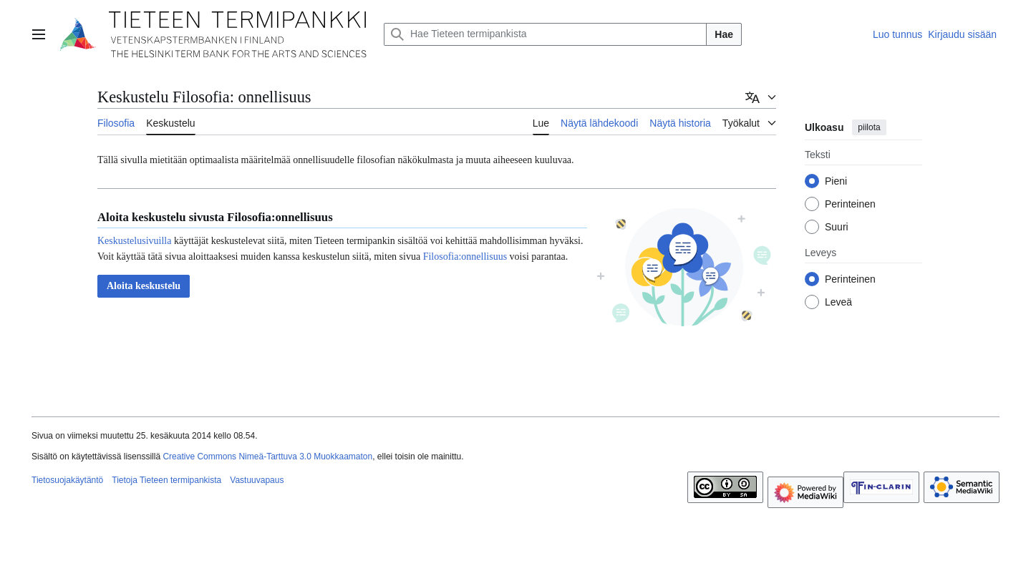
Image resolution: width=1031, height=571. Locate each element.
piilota (869, 127)
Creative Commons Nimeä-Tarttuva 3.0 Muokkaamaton (267, 457)
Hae (724, 34)
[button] (143, 286)
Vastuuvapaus (257, 480)
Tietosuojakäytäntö (67, 480)
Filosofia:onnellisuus (465, 256)
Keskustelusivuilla (134, 240)
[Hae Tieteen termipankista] (545, 34)
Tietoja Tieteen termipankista (166, 480)
